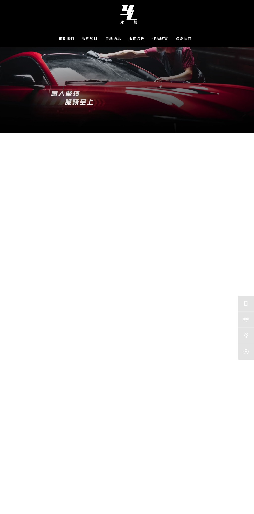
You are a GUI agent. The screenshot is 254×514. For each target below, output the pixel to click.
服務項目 (90, 38)
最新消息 (113, 38)
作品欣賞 (160, 38)
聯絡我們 (183, 38)
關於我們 (66, 38)
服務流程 (137, 38)
